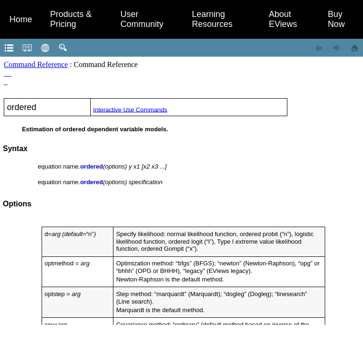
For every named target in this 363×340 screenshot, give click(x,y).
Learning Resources (212, 19)
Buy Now (336, 19)
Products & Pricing (71, 19)
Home (20, 19)
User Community (142, 19)
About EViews (283, 19)
